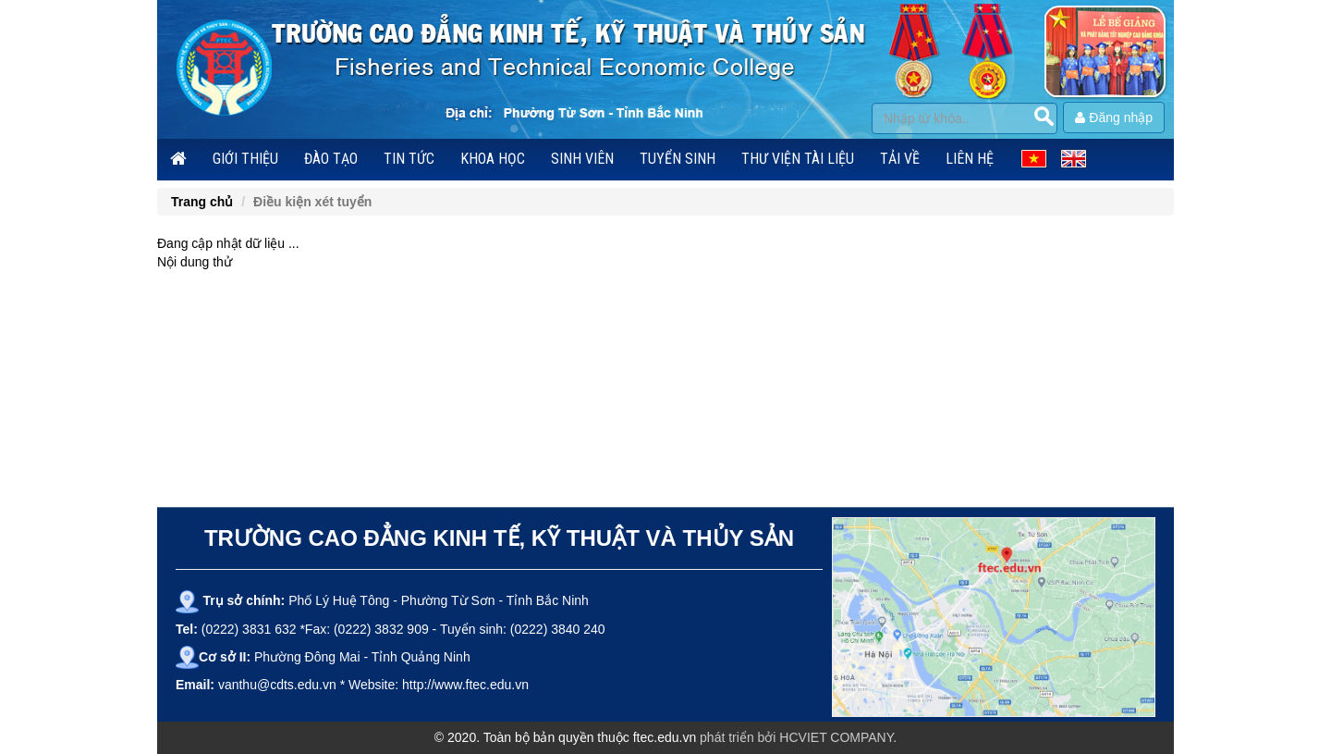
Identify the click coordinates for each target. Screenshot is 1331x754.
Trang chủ (202, 201)
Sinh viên (582, 158)
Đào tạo (331, 158)
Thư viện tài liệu (797, 158)
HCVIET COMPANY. (838, 737)
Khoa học (492, 158)
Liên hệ (970, 158)
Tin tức (409, 158)
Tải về (900, 158)
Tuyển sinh (677, 158)
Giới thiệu (245, 158)
